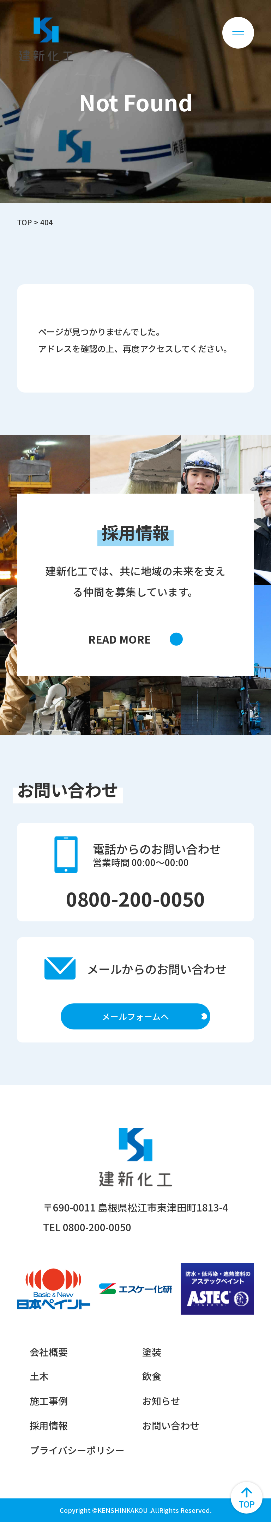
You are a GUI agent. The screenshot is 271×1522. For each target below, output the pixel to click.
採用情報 (49, 1425)
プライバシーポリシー (77, 1450)
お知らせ (161, 1401)
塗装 (151, 1352)
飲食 (151, 1376)
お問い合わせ (170, 1425)
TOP (24, 222)
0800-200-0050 (135, 898)
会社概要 (49, 1352)
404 (46, 222)
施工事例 (49, 1401)
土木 (39, 1376)
